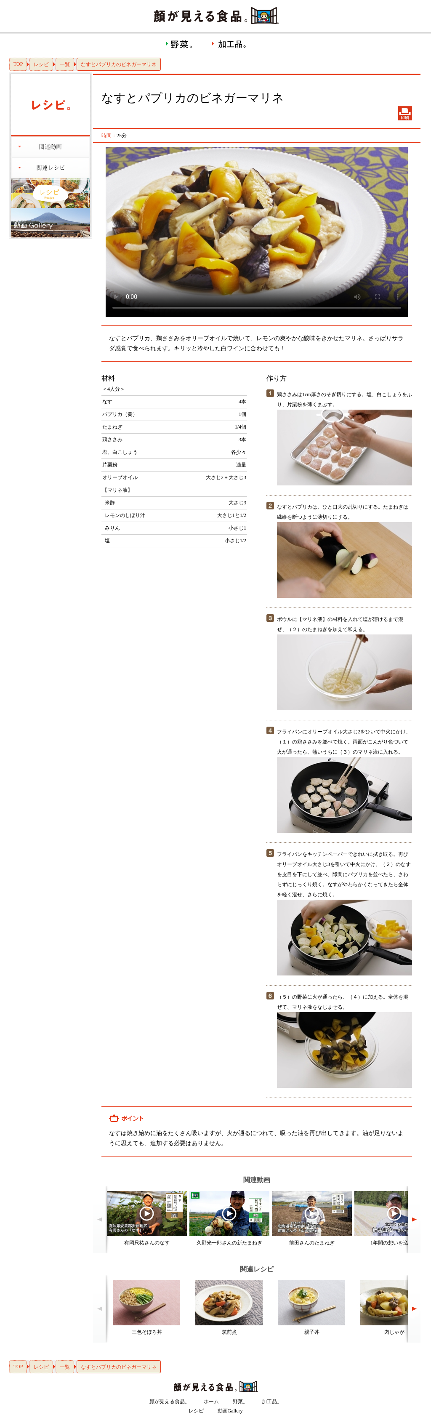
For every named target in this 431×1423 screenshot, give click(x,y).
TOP (18, 64)
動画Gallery (230, 1411)
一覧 (65, 64)
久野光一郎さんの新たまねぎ (229, 1243)
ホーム (211, 1401)
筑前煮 (229, 1332)
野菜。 (240, 1401)
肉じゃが (394, 1332)
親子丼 (311, 1332)
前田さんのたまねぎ (312, 1243)
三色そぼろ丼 (147, 1332)
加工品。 (272, 1401)
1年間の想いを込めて (394, 1243)
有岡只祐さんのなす (147, 1243)
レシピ (41, 64)
